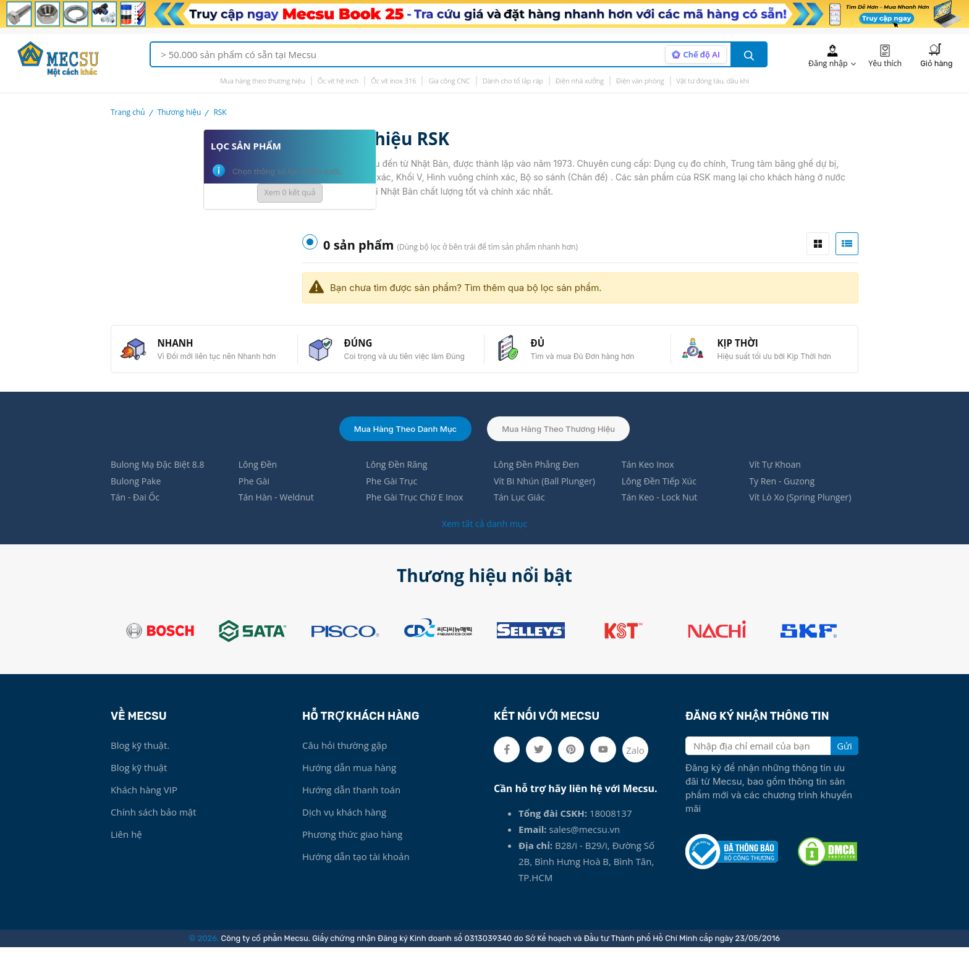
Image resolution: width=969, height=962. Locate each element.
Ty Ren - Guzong (784, 494)
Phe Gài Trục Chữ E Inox (417, 511)
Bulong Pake (137, 494)
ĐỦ (543, 348)
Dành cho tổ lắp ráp (513, 80)
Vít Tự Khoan (776, 477)
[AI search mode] (694, 54)
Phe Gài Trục (393, 494)
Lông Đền (259, 477)
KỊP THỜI (744, 348)
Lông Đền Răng (398, 477)
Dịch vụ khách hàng (344, 827)
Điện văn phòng (640, 80)
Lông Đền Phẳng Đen (539, 477)
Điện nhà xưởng (580, 80)
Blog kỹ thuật (139, 782)
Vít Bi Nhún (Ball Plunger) (547, 494)
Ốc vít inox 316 (393, 80)
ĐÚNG (365, 348)
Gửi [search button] (844, 760)
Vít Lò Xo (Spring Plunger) (803, 511)
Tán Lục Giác (521, 511)
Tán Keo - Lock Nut (662, 511)
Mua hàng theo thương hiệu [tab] (562, 439)
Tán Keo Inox (649, 477)
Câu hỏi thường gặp (344, 760)
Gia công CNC (449, 80)
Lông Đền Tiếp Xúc (661, 494)
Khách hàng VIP (144, 804)
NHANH (182, 348)
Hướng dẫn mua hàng (349, 782)
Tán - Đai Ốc (137, 511)
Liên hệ (126, 849)
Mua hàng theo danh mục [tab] (402, 439)
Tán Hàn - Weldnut (279, 511)
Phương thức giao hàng (352, 849)
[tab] (817, 243)
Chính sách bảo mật (154, 827)
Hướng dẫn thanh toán (351, 804)
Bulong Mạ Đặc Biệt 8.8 (160, 477)
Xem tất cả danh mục (484, 538)
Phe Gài (255, 494)
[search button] (749, 54)
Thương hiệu (179, 112)
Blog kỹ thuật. (140, 760)
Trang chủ (128, 112)
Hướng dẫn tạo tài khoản (356, 871)
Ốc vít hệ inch (338, 80)
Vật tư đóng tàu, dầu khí (713, 80)
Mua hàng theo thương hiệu (262, 80)
